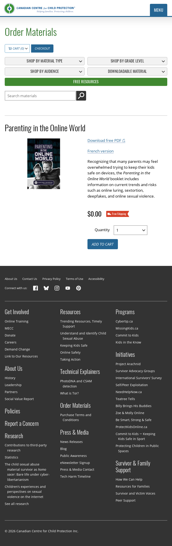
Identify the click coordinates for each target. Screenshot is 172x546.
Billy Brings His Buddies (133, 406)
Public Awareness (73, 455)
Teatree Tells (125, 399)
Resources (70, 312)
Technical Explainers (80, 372)
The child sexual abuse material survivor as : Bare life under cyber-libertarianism (27, 472)
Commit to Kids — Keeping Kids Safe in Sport (135, 436)
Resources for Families (133, 486)
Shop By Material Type (44, 60)
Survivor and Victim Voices (135, 493)
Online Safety (70, 352)
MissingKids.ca (127, 328)
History (10, 378)
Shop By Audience (44, 71)
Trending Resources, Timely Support (81, 324)
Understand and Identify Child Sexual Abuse (83, 336)
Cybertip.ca (124, 321)
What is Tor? (69, 393)
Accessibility (96, 279)
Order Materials (75, 405)
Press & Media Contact (77, 469)
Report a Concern (22, 423)
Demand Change (17, 349)
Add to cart (102, 244)
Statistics (11, 457)
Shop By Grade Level (127, 60)
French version (100, 150)
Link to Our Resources (21, 356)
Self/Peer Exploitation (132, 385)
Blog (63, 448)
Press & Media (74, 432)
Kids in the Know (128, 342)
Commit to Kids (127, 335)
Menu (158, 10)
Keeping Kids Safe (73, 345)
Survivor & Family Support (133, 466)
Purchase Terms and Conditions (75, 417)
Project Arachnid (128, 364)
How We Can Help (129, 479)
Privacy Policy (51, 279)
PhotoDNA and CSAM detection (76, 383)
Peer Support (125, 500)
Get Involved (17, 312)
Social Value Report (19, 399)
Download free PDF (104, 140)
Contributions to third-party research (26, 447)
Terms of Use (74, 279)
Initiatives (125, 354)
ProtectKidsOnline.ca (131, 427)
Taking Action (70, 359)
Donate (10, 335)
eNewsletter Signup (75, 462)
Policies (12, 411)
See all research (17, 504)
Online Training (16, 321)
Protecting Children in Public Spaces (137, 448)
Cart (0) (16, 48)
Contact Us (29, 279)
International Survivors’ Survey (139, 378)
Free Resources (86, 81)
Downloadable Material (127, 71)
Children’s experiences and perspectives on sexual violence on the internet (25, 491)
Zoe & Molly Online (130, 413)
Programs (125, 312)
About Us (11, 279)
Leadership (13, 385)
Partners (11, 392)
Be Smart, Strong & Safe (133, 420)
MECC (9, 328)
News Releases (71, 441)
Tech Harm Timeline (75, 476)
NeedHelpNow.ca (129, 392)
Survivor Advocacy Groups (135, 371)
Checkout (42, 48)
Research (14, 436)
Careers (10, 342)
